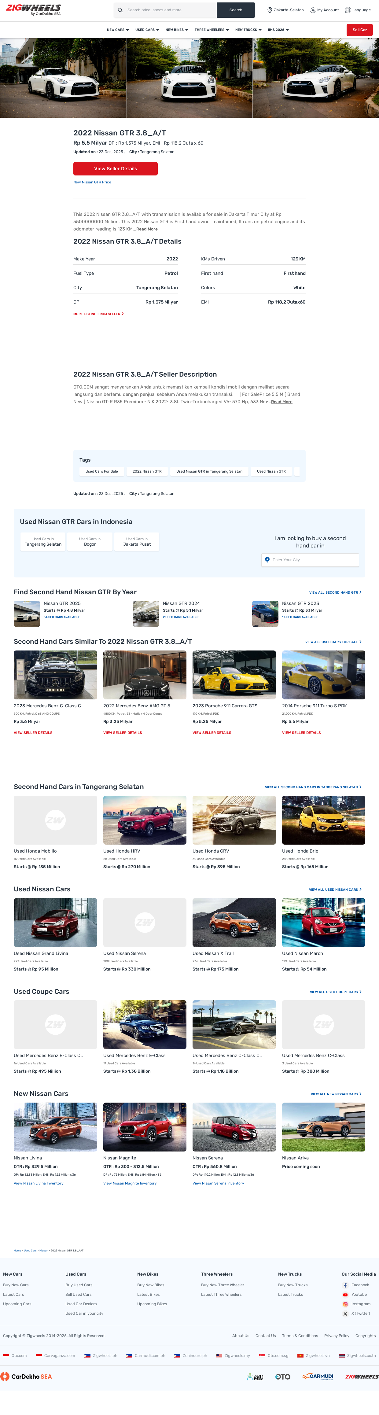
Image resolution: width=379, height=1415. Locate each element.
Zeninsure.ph (190, 1355)
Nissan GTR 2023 (300, 603)
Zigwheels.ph (100, 1355)
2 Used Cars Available (181, 617)
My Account (324, 10)
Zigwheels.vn (313, 1355)
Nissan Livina (28, 1158)
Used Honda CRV (211, 851)
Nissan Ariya (295, 1158)
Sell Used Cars (78, 1294)
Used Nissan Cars (343, 890)
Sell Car (360, 30)
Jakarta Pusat (137, 541)
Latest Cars (13, 1294)
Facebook (355, 1285)
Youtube (354, 1295)
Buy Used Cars (79, 1285)
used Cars (30, 1250)
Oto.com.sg (274, 1355)
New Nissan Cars (344, 1094)
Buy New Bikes (150, 1285)
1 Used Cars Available (300, 617)
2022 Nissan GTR (147, 471)
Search (235, 10)
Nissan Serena (208, 1158)
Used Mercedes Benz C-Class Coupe (228, 1055)
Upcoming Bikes (152, 1304)
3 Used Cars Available (62, 617)
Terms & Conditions (300, 1335)
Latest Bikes (148, 1294)
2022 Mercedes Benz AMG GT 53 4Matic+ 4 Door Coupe (139, 706)
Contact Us (266, 1335)
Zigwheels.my (233, 1355)
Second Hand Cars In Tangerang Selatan (321, 787)
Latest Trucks (290, 1294)
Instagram (356, 1304)
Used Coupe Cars (344, 992)
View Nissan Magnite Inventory (130, 1183)
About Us (240, 1335)
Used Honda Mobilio (35, 851)
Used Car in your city (84, 1313)
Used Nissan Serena (124, 953)
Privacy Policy (336, 1335)
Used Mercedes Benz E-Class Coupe (49, 1055)
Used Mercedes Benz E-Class (134, 1055)
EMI (205, 302)
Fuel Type (83, 273)
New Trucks (246, 30)
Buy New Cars (16, 1285)
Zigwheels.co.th (357, 1355)
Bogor (90, 541)
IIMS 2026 (276, 30)
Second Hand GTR (344, 593)
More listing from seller (98, 314)
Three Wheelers (209, 30)
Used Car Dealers (81, 1304)
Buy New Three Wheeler (222, 1285)
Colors (208, 287)
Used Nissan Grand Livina (41, 953)
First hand (212, 273)
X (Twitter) (356, 1313)
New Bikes (175, 30)
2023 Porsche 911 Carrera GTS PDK (228, 706)
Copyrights (365, 1335)
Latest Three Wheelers (221, 1294)
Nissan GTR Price (96, 182)
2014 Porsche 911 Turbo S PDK (314, 706)
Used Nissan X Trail (213, 953)
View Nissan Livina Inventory (39, 1183)
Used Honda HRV (121, 851)
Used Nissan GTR (271, 471)
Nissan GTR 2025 (62, 603)
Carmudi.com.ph (145, 1355)
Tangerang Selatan (43, 541)
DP (76, 302)
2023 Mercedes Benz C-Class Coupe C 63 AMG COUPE (49, 706)
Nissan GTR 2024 (181, 603)
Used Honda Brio (300, 851)
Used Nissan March (302, 953)
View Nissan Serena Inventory (218, 1183)
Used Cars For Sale (102, 471)
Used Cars (145, 30)
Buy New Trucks (293, 1285)
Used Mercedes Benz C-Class (313, 1055)
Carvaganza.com (55, 1355)
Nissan (43, 1250)
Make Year (84, 258)
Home (17, 1250)
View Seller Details (115, 168)
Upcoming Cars (17, 1304)
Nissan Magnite (119, 1158)
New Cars (115, 30)
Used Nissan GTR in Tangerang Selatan (209, 471)
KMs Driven (213, 258)
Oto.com (15, 1355)
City (77, 287)
